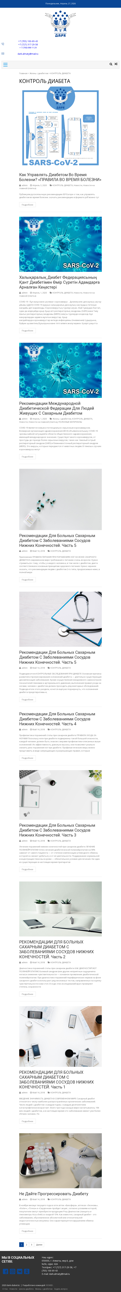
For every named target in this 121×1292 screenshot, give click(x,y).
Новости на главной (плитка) (43, 421)
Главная (23, 73)
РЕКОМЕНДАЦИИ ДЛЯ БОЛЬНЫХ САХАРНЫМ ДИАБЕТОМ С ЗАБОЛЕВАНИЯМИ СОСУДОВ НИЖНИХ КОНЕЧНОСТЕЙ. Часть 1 (56, 1080)
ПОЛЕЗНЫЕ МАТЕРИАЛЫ (70, 421)
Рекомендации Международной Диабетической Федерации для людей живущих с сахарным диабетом (56, 408)
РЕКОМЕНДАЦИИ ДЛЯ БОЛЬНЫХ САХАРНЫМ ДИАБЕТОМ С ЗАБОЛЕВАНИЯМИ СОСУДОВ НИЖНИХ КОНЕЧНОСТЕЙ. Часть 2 (56, 949)
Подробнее (27, 204)
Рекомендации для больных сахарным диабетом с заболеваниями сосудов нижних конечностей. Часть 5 (57, 540)
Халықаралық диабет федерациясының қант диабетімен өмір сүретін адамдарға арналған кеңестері (59, 282)
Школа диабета (26, 1289)
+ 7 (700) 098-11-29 (28, 47)
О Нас (5, 1289)
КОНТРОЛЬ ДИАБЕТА (63, 185)
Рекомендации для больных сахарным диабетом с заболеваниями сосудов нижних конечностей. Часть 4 (57, 719)
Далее (39, 1244)
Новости (78, 185)
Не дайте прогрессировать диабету (53, 1193)
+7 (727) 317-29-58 (28, 44)
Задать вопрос (61, 1289)
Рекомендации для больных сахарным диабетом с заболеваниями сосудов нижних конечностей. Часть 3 (57, 830)
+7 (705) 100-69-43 (28, 41)
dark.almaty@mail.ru (28, 53)
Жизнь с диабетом (39, 73)
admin (25, 185)
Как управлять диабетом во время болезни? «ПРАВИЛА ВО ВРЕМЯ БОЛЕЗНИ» (60, 177)
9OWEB (49, 1285)
